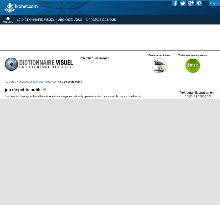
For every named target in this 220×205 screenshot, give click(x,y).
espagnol (204, 96)
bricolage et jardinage (31, 81)
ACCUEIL (10, 81)
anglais (190, 96)
